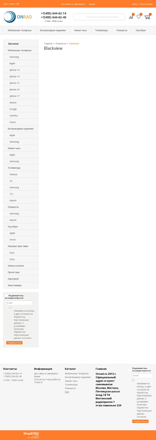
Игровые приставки (18, 246)
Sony (12, 259)
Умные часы (14, 148)
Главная (101, 368)
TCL (12, 193)
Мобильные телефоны (19, 50)
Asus (12, 252)
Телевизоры (14, 167)
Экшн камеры (14, 285)
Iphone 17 (15, 96)
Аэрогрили (13, 278)
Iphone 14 (15, 76)
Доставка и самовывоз (73, 4)
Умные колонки (16, 265)
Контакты (10, 368)
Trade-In (38, 382)
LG (11, 180)
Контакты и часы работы (47, 379)
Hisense (13, 174)
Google (13, 109)
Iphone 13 (15, 69)
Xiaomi (13, 102)
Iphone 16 (15, 89)
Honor (13, 122)
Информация (43, 368)
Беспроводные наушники (21, 128)
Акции (92, 4)
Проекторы (14, 272)
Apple (12, 63)
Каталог (70, 368)
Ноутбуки (13, 226)
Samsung (14, 56)
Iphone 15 (15, 83)
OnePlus (14, 115)
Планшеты (13, 207)
